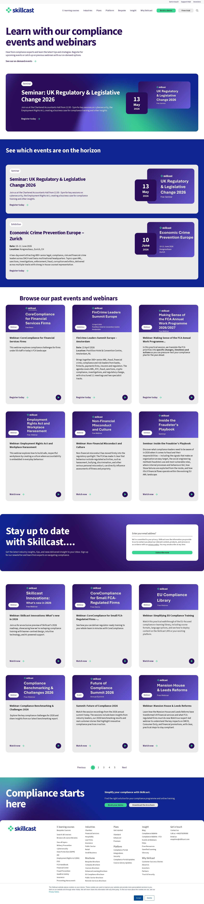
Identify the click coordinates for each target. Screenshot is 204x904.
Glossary (145, 853)
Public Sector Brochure (94, 878)
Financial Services (92, 833)
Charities (88, 830)
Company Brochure (92, 865)
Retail (87, 849)
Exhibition (80, 327)
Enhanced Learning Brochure (96, 871)
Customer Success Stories (152, 862)
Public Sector (90, 846)
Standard (117, 835)
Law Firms (89, 840)
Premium (117, 841)
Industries (87, 10)
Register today (28, 118)
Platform (110, 10)
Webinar (13, 327)
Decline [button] (149, 898)
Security (117, 856)
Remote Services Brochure (95, 881)
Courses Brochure (92, 868)
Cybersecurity (62, 849)
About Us (145, 865)
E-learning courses (70, 10)
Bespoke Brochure (92, 862)
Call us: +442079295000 (179, 833)
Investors (197, 2)
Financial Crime (62, 868)
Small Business (91, 853)
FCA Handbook (62, 865)
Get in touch (173, 2)
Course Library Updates (123, 863)
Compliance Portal (121, 850)
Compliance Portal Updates (124, 859)
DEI (58, 855)
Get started (118, 830)
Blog (144, 830)
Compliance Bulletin (149, 833)
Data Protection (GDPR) (66, 852)
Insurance (60, 877)
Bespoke (122, 10)
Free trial (186, 10)
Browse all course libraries (67, 838)
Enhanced (117, 838)
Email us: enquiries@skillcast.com (179, 838)
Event (79, 695)
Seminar (147, 432)
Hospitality (89, 837)
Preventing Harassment (66, 881)
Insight (133, 10)
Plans (98, 10)
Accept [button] (138, 898)
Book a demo (166, 10)
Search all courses (64, 835)
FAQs (144, 843)
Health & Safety (63, 874)
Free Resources (148, 846)
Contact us (174, 830)
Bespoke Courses (64, 830)
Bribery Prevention (64, 845)
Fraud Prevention (63, 871)
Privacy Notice (54, 892)
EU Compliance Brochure (94, 874)
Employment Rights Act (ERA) (68, 858)
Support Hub (186, 2)
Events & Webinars (149, 840)
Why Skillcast (146, 10)
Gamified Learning (149, 849)
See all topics (62, 842)
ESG (58, 861)
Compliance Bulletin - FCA (152, 837)
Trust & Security (148, 874)
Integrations (118, 853)
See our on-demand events (19, 61)
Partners (145, 871)
